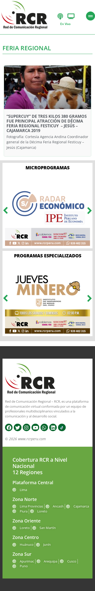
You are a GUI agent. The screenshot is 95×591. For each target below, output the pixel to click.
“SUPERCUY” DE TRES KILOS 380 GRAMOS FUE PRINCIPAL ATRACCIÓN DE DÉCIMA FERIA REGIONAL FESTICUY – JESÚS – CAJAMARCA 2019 (46, 124)
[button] (5, 210)
